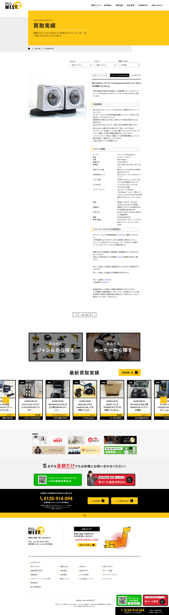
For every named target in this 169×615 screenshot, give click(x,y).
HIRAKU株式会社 (88, 603)
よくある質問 (96, 503)
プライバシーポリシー (111, 577)
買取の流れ (64, 569)
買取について (96, 5)
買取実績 (119, 5)
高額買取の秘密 (36, 573)
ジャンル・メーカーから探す (40, 581)
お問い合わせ (156, 5)
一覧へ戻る (84, 315)
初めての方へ (35, 569)
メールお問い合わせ (122, 503)
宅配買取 (63, 573)
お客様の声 (142, 5)
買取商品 (107, 5)
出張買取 (63, 577)
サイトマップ (107, 581)
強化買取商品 (35, 589)
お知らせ (82, 569)
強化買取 (130, 5)
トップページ (35, 565)
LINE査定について (86, 581)
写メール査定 (108, 573)
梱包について (65, 581)
